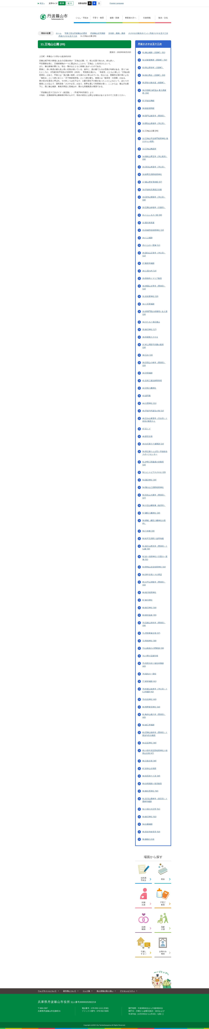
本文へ (42, 3)
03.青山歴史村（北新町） (153, 67)
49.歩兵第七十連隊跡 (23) (153, 444)
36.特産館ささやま (150, 337)
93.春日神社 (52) (149, 817)
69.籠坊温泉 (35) (149, 615)
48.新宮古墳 (147, 436)
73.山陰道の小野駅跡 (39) (153, 648)
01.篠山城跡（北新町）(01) (153, 52)
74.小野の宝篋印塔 (150, 656)
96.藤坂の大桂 (148, 839)
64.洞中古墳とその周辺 (152, 574)
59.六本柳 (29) (148, 531)
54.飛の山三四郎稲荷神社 (153, 487)
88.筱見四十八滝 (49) (151, 776)
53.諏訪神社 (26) (149, 480)
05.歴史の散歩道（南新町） (154, 83)
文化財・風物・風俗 (116, 33)
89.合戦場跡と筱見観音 (152, 783)
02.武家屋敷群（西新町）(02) (154, 60)
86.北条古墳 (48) (149, 761)
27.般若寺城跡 (148, 263)
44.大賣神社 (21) (149, 403)
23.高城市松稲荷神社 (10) (153, 230)
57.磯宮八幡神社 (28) (151, 513)
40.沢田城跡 (147, 373)
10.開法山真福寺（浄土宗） (154, 123)
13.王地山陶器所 (149, 149)
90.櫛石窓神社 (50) (150, 791)
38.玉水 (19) (147, 355)
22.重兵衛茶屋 (148, 223)
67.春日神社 (147, 600)
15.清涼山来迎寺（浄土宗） (154, 167)
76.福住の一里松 (149, 674)
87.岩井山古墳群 (149, 768)
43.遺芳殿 (146, 396)
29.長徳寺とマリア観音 (152, 278)
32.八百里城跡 (148, 304)
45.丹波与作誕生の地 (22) (153, 411)
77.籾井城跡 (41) (149, 681)
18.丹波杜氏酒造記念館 (152, 189)
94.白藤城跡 (147, 824)
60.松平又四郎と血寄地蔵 (153, 538)
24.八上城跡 (147, 238)
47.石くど (146, 429)
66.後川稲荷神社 (149, 592)
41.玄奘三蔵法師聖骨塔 (152, 380)
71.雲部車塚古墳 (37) (151, 633)
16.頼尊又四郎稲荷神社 (152, 174)
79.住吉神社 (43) (149, 699)
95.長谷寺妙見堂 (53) (151, 832)
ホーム (58, 33)
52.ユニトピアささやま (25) (154, 472)
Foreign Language (117, 3)
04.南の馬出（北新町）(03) (153, 75)
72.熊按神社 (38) (149, 641)
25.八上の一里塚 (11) (151, 245)
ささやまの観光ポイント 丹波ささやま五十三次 (148, 33)
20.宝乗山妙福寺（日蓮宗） (154, 207)
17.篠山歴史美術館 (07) (152, 182)
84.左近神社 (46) (149, 743)
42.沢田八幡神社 (149, 388)
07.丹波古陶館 (148, 101)
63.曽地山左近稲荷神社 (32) (154, 567)
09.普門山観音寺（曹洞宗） (154, 116)
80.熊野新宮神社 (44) (151, 707)
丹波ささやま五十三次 (68, 36)
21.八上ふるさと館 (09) (152, 215)
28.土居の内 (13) (149, 271)
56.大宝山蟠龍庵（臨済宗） (154, 505)
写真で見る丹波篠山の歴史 (76, 33)
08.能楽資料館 (148, 108)
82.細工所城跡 (148, 725)
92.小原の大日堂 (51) (151, 809)
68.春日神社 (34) (149, 608)
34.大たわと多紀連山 (151, 322)
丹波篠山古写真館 (97, 33)
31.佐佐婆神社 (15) (150, 296)
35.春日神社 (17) (149, 329)
